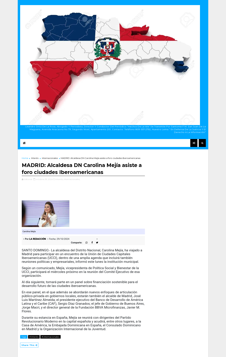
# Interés (33, 337)
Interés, (59, 179)
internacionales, (72, 179)
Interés (34, 158)
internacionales (50, 158)
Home (25, 158)
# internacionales (50, 337)
